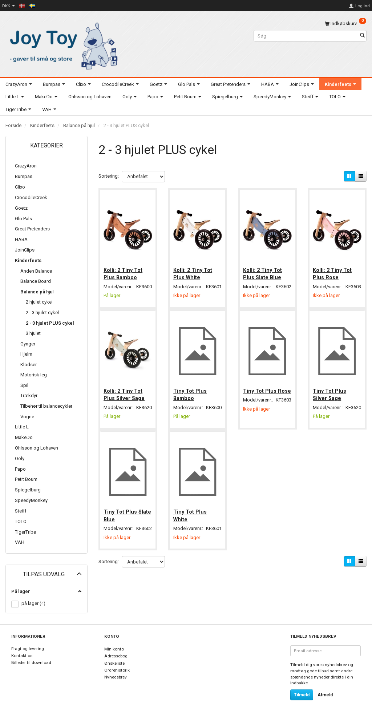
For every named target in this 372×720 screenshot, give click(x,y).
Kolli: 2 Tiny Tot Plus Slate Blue (263, 272)
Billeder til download (31, 662)
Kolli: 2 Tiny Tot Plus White (193, 272)
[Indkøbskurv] (345, 23)
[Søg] (362, 35)
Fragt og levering (27, 648)
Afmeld (325, 694)
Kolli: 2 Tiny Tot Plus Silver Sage (124, 398)
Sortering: (108, 176)
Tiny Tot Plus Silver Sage (330, 398)
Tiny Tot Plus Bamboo (190, 398)
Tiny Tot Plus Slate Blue (121, 525)
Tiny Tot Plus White (190, 525)
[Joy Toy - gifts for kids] (61, 45)
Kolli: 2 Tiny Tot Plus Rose (333, 272)
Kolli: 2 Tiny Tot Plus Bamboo (123, 272)
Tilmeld (302, 694)
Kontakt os (21, 655)
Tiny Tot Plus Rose (260, 398)
